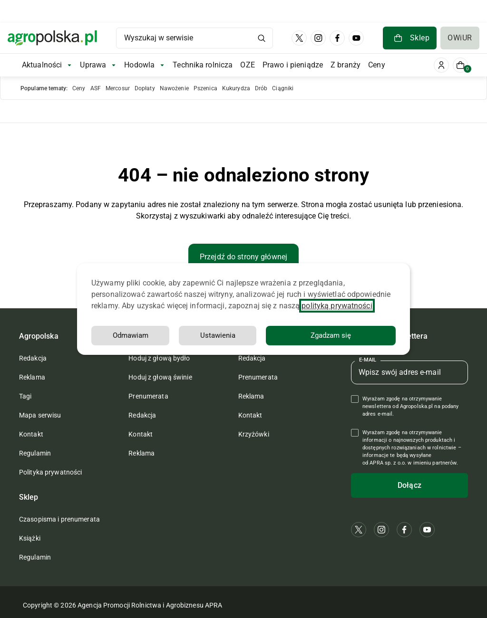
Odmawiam (131, 335)
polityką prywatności (337, 305)
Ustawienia (219, 335)
